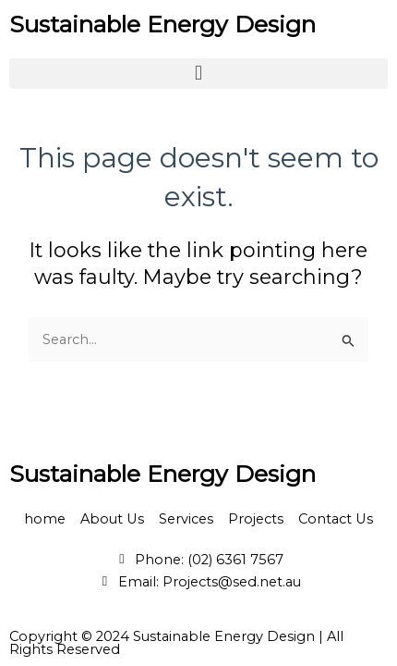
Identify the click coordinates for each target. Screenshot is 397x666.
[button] (198, 73)
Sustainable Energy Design (162, 24)
